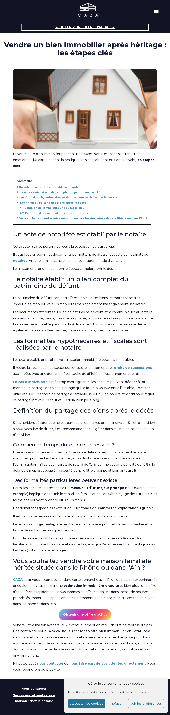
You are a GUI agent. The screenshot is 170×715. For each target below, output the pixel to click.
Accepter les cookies (86, 703)
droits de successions (133, 368)
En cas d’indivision (29, 382)
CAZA (18, 580)
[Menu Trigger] (156, 11)
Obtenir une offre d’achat (85, 614)
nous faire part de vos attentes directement (107, 663)
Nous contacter (34, 688)
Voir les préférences (146, 703)
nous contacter (50, 663)
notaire (19, 261)
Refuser (117, 703)
